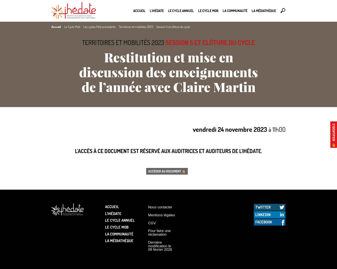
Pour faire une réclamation (159, 233)
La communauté (235, 10)
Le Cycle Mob (208, 10)
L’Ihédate (157, 10)
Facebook (263, 221)
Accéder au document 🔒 (167, 171)
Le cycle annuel (181, 10)
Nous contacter (160, 207)
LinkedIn (263, 214)
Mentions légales (161, 215)
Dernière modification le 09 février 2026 (160, 246)
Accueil (139, 10)
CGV (152, 223)
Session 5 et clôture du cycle (210, 42)
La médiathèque (264, 10)
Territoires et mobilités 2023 (123, 42)
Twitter (263, 207)
